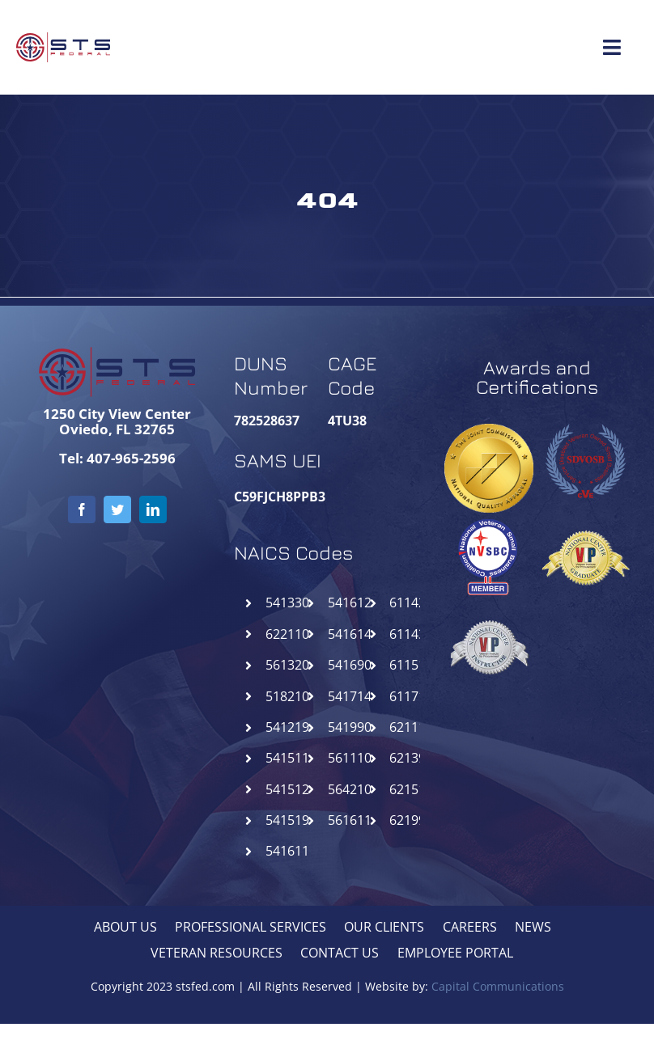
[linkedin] (153, 509)
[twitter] (117, 509)
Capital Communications (497, 986)
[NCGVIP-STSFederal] (585, 519)
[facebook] (82, 509)
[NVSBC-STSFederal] (488, 519)
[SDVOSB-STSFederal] (585, 422)
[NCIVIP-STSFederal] (488, 609)
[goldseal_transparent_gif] (488, 430)
